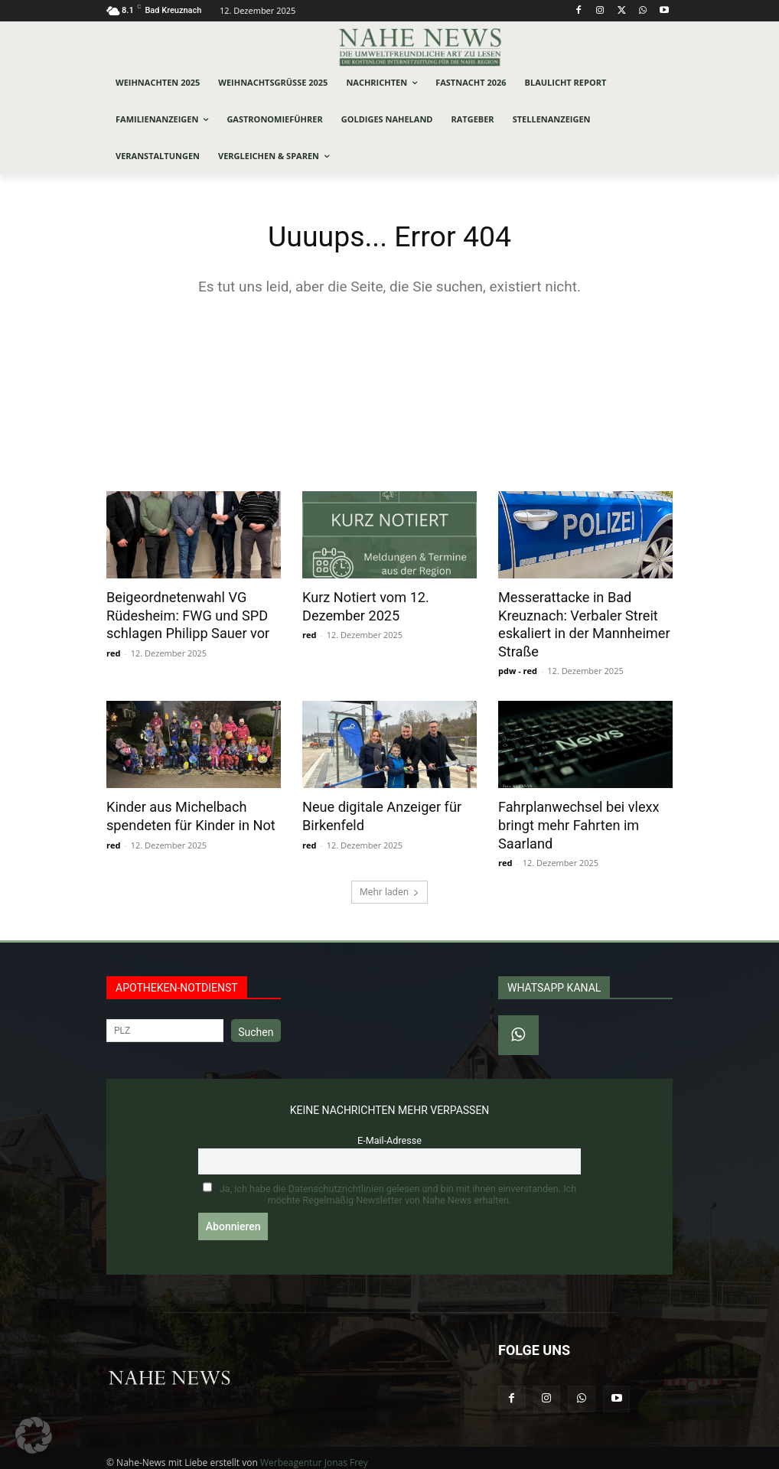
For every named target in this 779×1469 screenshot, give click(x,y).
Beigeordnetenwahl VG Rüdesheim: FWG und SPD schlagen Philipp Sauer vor (182, 614)
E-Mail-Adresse (389, 1132)
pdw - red (517, 667)
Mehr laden (389, 884)
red (113, 650)
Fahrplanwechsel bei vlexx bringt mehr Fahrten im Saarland (573, 819)
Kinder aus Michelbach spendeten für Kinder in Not (185, 811)
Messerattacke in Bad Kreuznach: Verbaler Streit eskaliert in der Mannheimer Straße (578, 623)
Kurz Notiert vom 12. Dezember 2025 (361, 606)
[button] (33, 1435)
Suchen (255, 1024)
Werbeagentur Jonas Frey (314, 1454)
